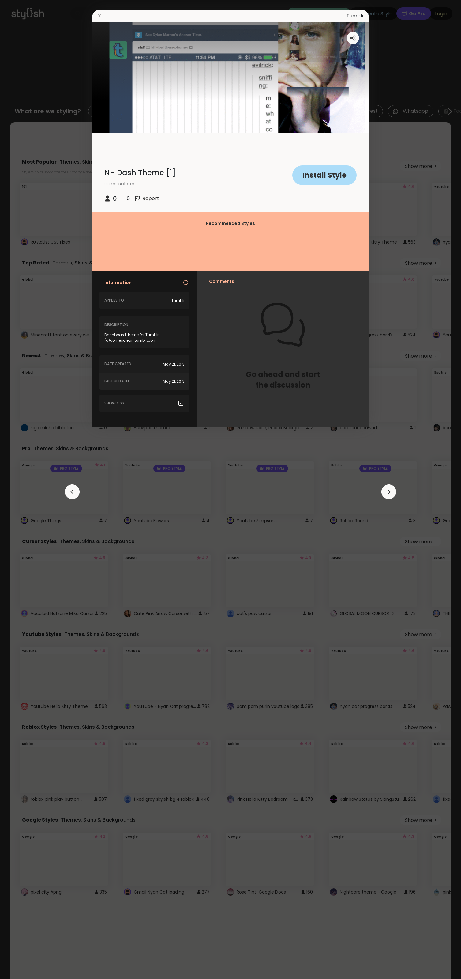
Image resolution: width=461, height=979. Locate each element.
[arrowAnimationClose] (72, 491)
